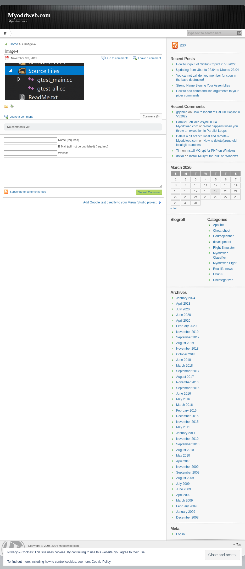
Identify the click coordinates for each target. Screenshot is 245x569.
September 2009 (187, 472)
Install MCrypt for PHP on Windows (211, 150)
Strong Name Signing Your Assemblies (203, 85)
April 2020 (183, 320)
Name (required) (68, 139)
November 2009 (187, 467)
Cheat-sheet (221, 230)
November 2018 (187, 348)
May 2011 (183, 427)
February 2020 (186, 326)
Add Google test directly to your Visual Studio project (120, 202)
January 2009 (185, 512)
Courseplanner (223, 236)
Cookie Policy (101, 562)
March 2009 (184, 500)
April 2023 (183, 303)
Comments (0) (151, 116)
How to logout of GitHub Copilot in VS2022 (206, 64)
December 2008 (187, 517)
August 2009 (185, 478)
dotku (180, 156)
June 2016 (183, 393)
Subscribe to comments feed (28, 191)
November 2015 (187, 422)
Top (238, 544)
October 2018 (185, 354)
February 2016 (186, 410)
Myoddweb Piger (224, 263)
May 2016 (183, 399)
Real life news (223, 269)
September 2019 (187, 337)
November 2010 (187, 439)
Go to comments (118, 58)
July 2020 (183, 309)
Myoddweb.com (29, 15)
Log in (180, 534)
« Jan (173, 208)
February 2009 (186, 506)
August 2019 (185, 343)
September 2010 (187, 444)
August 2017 (185, 377)
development (222, 242)
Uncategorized (223, 280)
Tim (178, 150)
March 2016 (184, 405)
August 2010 (185, 450)
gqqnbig (181, 112)
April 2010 (183, 461)
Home (6, 33)
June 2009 (183, 489)
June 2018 (183, 360)
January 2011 (185, 433)
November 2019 (187, 332)
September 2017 (187, 371)
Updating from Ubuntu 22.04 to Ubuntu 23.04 (207, 70)
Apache (218, 225)
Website (63, 153)
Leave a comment (149, 58)
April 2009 (183, 495)
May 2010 (183, 455)
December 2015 (187, 416)
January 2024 (185, 298)
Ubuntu (218, 274)
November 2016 (187, 382)
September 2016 (187, 388)
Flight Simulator (224, 247)
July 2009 (183, 484)
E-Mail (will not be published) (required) (83, 146)
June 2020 (183, 315)
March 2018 (184, 365)
